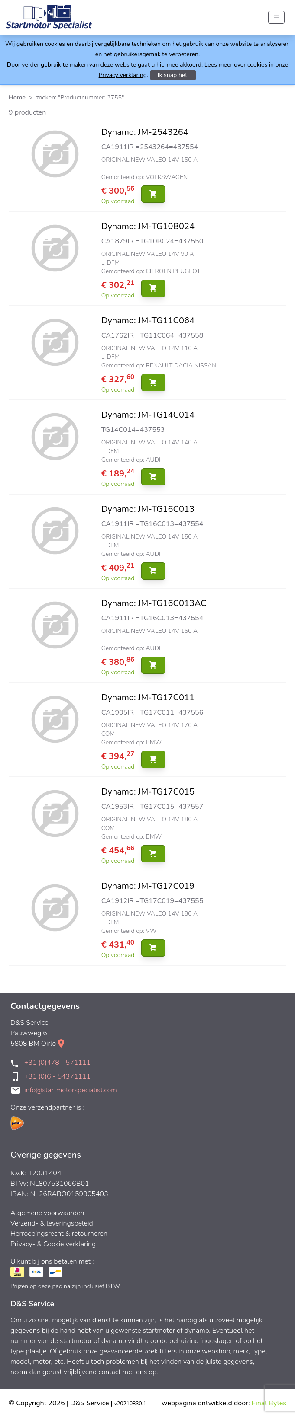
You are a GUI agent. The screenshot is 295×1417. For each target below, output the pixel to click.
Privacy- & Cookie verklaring (53, 1244)
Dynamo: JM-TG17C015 (148, 792)
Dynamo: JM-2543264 (144, 132)
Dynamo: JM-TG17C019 (148, 886)
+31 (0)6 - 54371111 (57, 1076)
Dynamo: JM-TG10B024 (148, 226)
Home (17, 97)
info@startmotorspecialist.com (70, 1090)
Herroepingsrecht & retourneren (58, 1233)
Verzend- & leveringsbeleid (51, 1223)
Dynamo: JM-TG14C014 (148, 415)
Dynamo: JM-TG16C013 (148, 509)
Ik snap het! (173, 75)
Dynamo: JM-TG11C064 (148, 320)
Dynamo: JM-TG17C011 (148, 697)
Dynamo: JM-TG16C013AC (154, 603)
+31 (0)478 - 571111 (57, 1062)
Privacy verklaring (123, 75)
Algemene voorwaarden (47, 1213)
